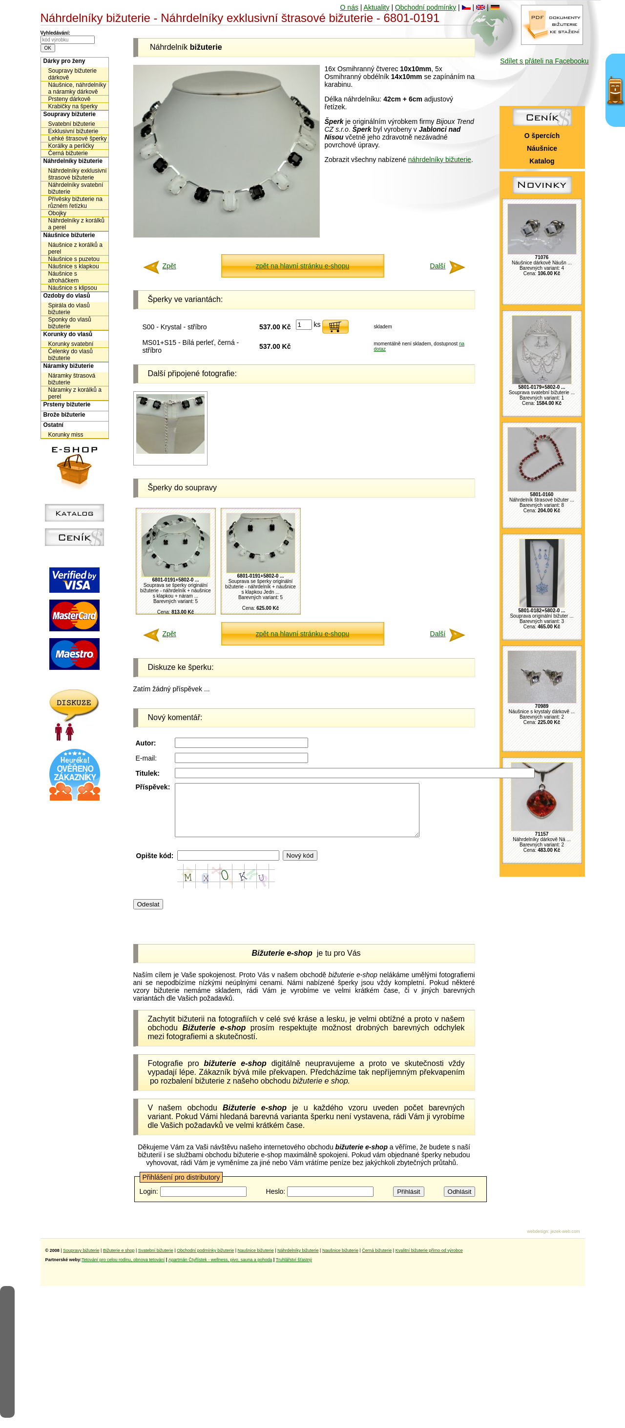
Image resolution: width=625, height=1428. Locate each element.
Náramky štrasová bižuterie (72, 379)
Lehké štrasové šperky (77, 138)
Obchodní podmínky (425, 7)
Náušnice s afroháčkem (63, 277)
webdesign (537, 1241)
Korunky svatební (71, 344)
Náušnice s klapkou (73, 266)
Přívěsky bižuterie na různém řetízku (75, 202)
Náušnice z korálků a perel (75, 248)
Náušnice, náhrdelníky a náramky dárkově (77, 88)
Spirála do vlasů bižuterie (69, 309)
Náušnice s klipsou (72, 287)
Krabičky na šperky (73, 106)
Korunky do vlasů (68, 334)
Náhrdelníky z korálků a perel (76, 224)
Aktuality (377, 7)
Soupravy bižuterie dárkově (72, 74)
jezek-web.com (565, 1241)
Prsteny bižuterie (67, 404)
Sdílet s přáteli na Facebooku (544, 61)
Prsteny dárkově (69, 99)
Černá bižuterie (68, 153)
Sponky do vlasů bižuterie (69, 323)
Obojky (57, 213)
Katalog (541, 161)
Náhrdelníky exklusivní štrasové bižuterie (77, 174)
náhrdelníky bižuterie (439, 159)
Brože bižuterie (64, 414)
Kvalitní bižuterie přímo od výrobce (429, 1260)
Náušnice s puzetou (74, 259)
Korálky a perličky (71, 145)
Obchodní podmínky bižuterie (205, 1260)
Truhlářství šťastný (294, 1269)
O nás (349, 7)
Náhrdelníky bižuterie (73, 161)
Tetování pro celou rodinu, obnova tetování (123, 1269)
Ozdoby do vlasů (66, 295)
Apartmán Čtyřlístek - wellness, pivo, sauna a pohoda (220, 1269)
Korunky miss (65, 434)
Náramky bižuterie (68, 365)
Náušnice (542, 148)
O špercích (542, 136)
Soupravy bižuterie (69, 114)
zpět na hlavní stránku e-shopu (302, 266)
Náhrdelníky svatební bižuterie (76, 188)
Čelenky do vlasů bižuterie (70, 355)
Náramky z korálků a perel (75, 393)
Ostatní (53, 425)
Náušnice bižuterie (69, 235)
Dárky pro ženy (64, 61)
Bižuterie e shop (119, 1260)
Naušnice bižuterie (256, 1260)
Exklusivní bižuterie (73, 131)
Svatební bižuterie (71, 124)
